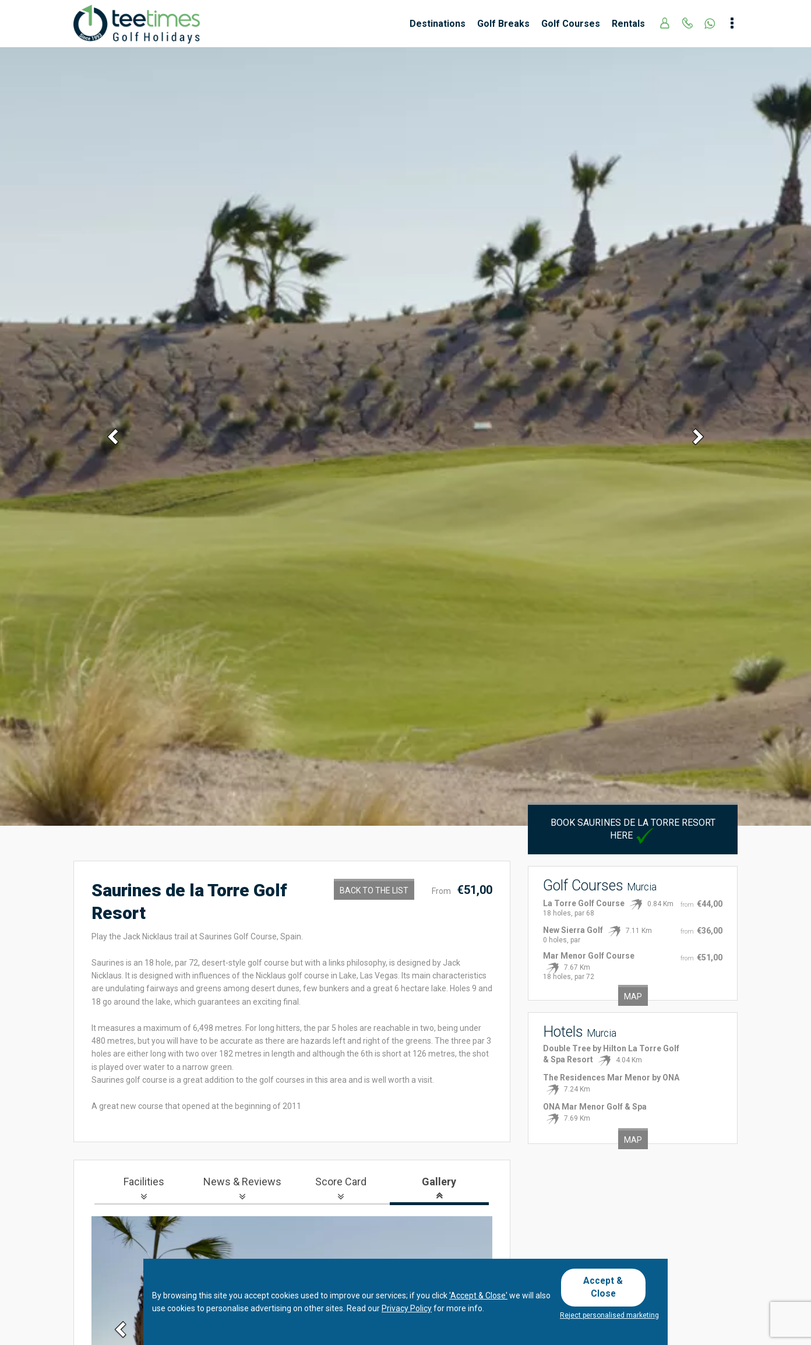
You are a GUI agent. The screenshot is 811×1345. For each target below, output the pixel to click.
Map (633, 996)
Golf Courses (570, 23)
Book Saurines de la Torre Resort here (633, 829)
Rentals (628, 23)
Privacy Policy (407, 1311)
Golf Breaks (503, 23)
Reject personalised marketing (609, 1315)
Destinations (438, 23)
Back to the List (374, 890)
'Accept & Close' (478, 1298)
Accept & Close (608, 1288)
